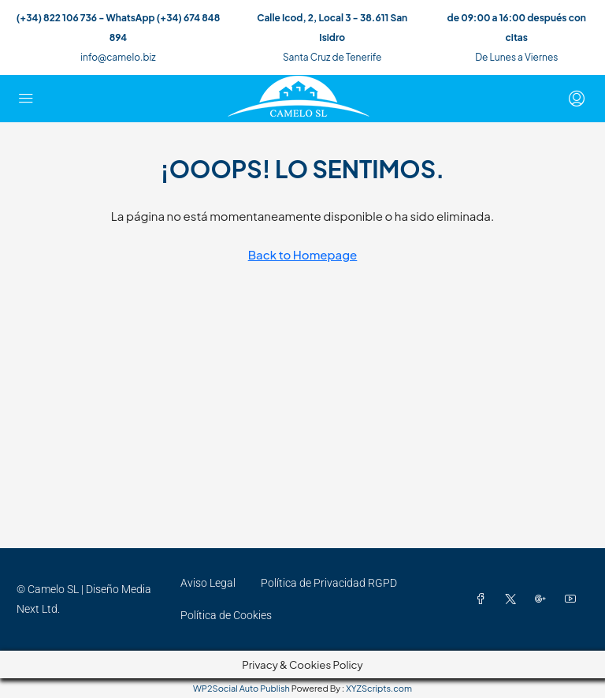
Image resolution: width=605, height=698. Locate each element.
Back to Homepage (303, 254)
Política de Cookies (226, 615)
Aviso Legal (208, 583)
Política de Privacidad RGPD (329, 583)
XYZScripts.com (379, 688)
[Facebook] (483, 599)
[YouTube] (573, 599)
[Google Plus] (543, 599)
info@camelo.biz (117, 57)
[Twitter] (513, 599)
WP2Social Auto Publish (241, 688)
